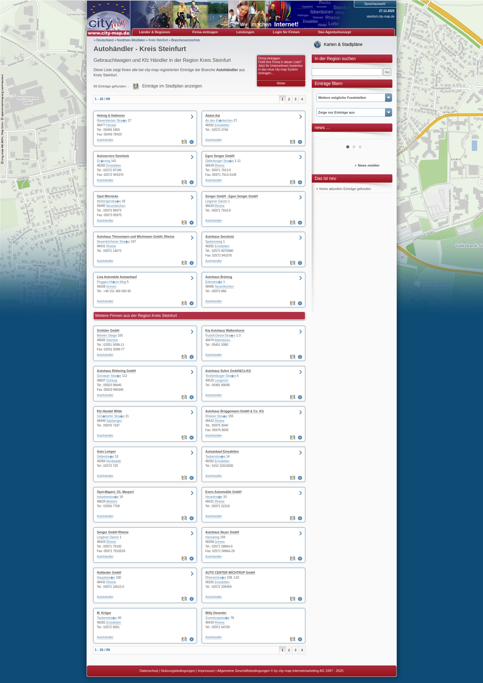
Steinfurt (112, 340)
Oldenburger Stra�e (219, 161)
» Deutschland (104, 40)
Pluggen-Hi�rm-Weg (111, 282)
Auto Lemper (106, 451)
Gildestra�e (105, 456)
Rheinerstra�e (215, 577)
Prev (324, 137)
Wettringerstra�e (109, 201)
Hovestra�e (214, 497)
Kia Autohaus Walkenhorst (225, 330)
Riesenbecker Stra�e (112, 120)
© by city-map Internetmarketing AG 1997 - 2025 (307, 671)
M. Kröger (104, 613)
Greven (111, 286)
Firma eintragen (205, 32)
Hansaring (212, 537)
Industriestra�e (108, 497)
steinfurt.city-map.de (380, 16)
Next (384, 137)
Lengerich (221, 380)
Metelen (111, 501)
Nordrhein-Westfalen (131, 40)
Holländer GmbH (109, 572)
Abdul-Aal (212, 115)
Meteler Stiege (107, 335)
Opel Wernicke (107, 196)
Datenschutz (149, 671)
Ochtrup (111, 380)
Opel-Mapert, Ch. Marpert (115, 492)
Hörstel (111, 125)
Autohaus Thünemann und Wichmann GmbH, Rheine (136, 236)
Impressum (206, 671)
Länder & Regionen (154, 32)
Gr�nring (103, 161)
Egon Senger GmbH (219, 156)
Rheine (220, 165)
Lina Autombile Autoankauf (117, 277)
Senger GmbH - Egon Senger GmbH (231, 196)
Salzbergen (114, 420)
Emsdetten (222, 125)
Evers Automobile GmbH (223, 492)
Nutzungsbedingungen (178, 671)
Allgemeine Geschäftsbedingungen (243, 671)
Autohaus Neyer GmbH (222, 532)
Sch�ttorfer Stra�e (111, 416)
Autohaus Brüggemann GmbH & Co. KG (234, 411)
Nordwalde (113, 461)
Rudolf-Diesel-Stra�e (220, 335)
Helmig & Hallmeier (111, 115)
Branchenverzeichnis (185, 40)
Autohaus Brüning (218, 277)
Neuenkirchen (115, 206)
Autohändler (105, 140)
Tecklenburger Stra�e (220, 376)
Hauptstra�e (106, 577)
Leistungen (245, 32)
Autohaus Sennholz (219, 236)
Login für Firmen (286, 32)
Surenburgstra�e (217, 618)
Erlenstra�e (214, 282)
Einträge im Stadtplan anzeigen (172, 85)
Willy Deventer (216, 613)
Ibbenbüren (222, 340)
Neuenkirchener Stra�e (113, 241)
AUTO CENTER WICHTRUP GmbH (230, 572)
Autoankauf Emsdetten (222, 451)
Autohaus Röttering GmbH (116, 371)
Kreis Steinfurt (158, 40)
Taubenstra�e (215, 456)
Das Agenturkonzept (334, 32)
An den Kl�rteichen (219, 120)
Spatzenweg (213, 241)
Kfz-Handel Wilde (109, 411)
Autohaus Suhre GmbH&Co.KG (228, 371)
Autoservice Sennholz (113, 156)
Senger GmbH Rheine (113, 532)
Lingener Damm (216, 201)
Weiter (281, 83)
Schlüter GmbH (108, 330)
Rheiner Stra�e (216, 416)
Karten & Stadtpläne (343, 44)
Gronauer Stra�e (109, 376)
